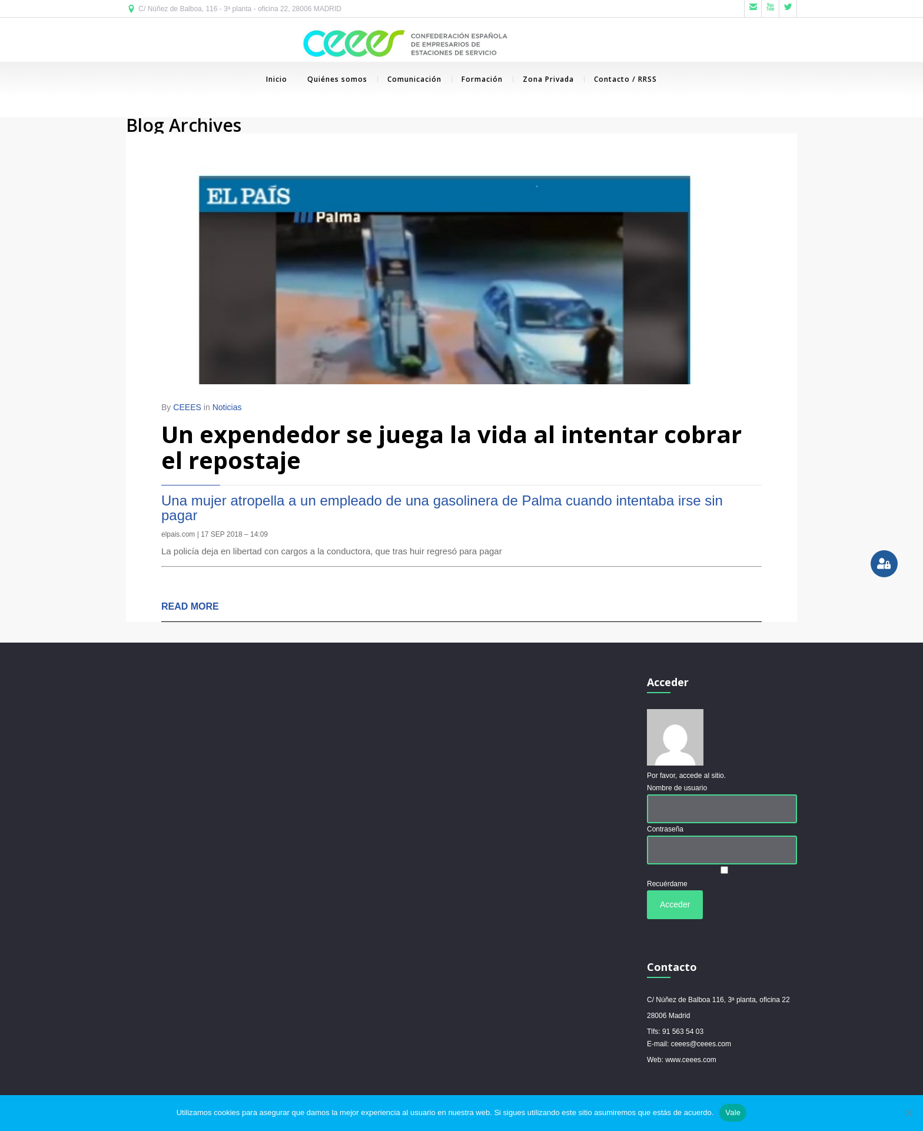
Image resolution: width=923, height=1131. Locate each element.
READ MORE (190, 607)
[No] (908, 1113)
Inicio (276, 79)
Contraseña (665, 829)
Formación (477, 79)
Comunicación (409, 79)
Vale (733, 1112)
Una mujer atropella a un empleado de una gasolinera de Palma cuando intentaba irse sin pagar (442, 508)
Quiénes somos (337, 79)
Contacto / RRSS (620, 79)
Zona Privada (543, 79)
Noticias (227, 408)
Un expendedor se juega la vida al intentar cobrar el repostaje (451, 447)
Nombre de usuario (677, 788)
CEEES (187, 408)
